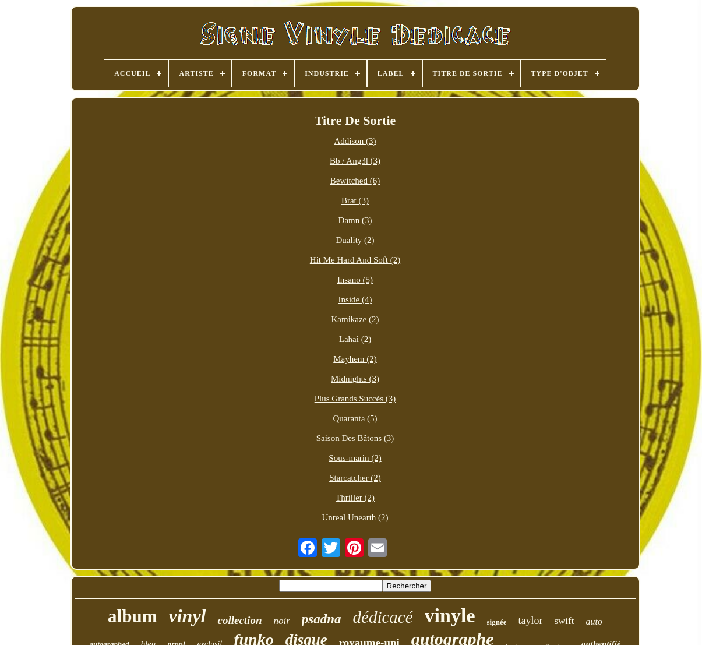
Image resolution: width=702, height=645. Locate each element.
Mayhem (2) (355, 359)
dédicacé (383, 617)
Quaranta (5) (355, 418)
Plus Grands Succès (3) (355, 398)
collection (239, 620)
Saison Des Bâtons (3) (355, 438)
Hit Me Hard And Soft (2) (355, 260)
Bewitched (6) (355, 180)
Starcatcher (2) (355, 477)
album (132, 616)
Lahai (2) (355, 339)
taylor (530, 620)
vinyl (187, 615)
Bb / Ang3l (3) (355, 160)
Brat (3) (355, 200)
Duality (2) (355, 240)
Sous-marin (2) (355, 458)
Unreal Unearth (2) (355, 517)
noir (281, 620)
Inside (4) (355, 299)
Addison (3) (355, 141)
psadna (321, 619)
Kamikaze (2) (355, 319)
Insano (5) (355, 279)
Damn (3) (355, 220)
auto (593, 621)
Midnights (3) (355, 378)
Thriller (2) (355, 497)
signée (497, 622)
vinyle (450, 615)
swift (564, 620)
